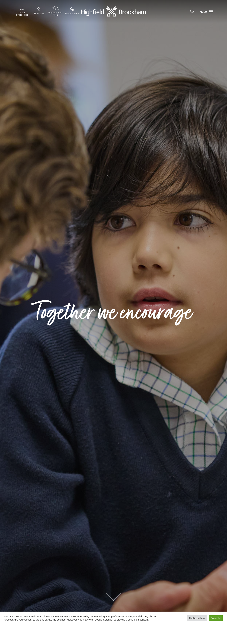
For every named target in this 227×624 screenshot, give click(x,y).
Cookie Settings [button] (197, 618)
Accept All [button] (216, 618)
